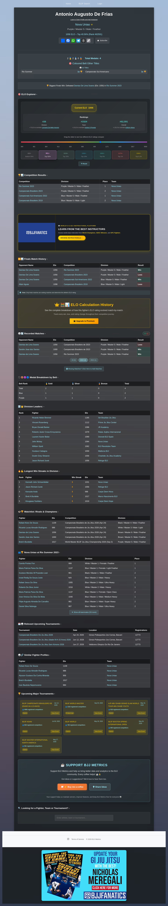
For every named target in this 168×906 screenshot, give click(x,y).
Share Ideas (100, 787)
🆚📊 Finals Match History (32, 259)
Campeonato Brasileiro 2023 (31, 191)
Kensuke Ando (32, 492)
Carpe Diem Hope (105, 501)
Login (100, 4)
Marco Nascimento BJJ (107, 496)
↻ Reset (84, 164)
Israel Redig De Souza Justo (31, 578)
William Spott (37, 446)
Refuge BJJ (103, 461)
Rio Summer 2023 (26, 186)
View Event (55, 713)
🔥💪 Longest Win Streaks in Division (39, 471)
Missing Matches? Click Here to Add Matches (84, 369)
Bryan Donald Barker (40, 427)
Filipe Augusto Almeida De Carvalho (34, 602)
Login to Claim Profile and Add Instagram (84, 19)
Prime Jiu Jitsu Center (107, 422)
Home (68, 4)
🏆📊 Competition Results (32, 175)
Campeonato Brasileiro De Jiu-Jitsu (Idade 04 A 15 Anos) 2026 (45, 640)
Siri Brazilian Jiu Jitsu (107, 418)
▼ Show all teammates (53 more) (84, 612)
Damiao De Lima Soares (29, 270)
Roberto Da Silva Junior (29, 587)
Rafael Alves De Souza (28, 523)
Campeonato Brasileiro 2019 (31, 201)
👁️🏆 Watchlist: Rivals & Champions (38, 511)
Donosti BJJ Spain (106, 437)
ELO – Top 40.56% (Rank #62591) (84, 34)
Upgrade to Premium (84, 321)
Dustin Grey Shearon (40, 456)
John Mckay (37, 442)
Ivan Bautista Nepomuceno (30, 685)
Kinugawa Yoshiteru (34, 501)
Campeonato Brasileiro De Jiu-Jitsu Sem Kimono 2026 (41, 644)
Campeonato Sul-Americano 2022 (33, 196)
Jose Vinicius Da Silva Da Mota (32, 597)
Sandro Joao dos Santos (29, 349)
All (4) (74, 360)
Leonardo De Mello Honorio (50, 127)
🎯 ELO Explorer (27, 94)
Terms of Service (77, 839)
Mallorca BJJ (103, 451)
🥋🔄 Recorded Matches (32, 333)
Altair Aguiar (24, 284)
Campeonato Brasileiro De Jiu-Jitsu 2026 (36, 635)
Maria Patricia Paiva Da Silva (31, 568)
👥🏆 (39, 552)
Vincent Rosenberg (40, 422)
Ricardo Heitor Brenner (41, 418)
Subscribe (102, 40)
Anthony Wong (130, 127)
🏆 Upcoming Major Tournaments (36, 693)
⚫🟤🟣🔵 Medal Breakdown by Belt (38, 377)
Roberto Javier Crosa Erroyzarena (46, 432)
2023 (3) (83, 360)
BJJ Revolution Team (107, 446)
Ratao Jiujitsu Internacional (109, 432)
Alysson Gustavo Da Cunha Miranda (34, 676)
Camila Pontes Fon (27, 563)
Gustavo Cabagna (39, 451)
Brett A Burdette (32, 496)
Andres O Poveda (90, 127)
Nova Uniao (82, 24)
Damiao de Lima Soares (29, 345)
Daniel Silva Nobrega (27, 606)
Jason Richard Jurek (40, 461)
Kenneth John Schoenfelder (37, 482)
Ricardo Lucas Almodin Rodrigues (33, 528)
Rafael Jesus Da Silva (28, 582)
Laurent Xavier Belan (40, 437)
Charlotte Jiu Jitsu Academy (109, 456)
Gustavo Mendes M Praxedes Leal (33, 573)
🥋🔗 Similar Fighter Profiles (34, 655)
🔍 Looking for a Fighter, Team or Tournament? (44, 808)
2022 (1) (93, 360)
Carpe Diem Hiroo (105, 492)
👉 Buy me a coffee (72, 787)
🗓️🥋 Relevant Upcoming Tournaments (39, 624)
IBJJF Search (84, 4)
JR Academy (103, 427)
